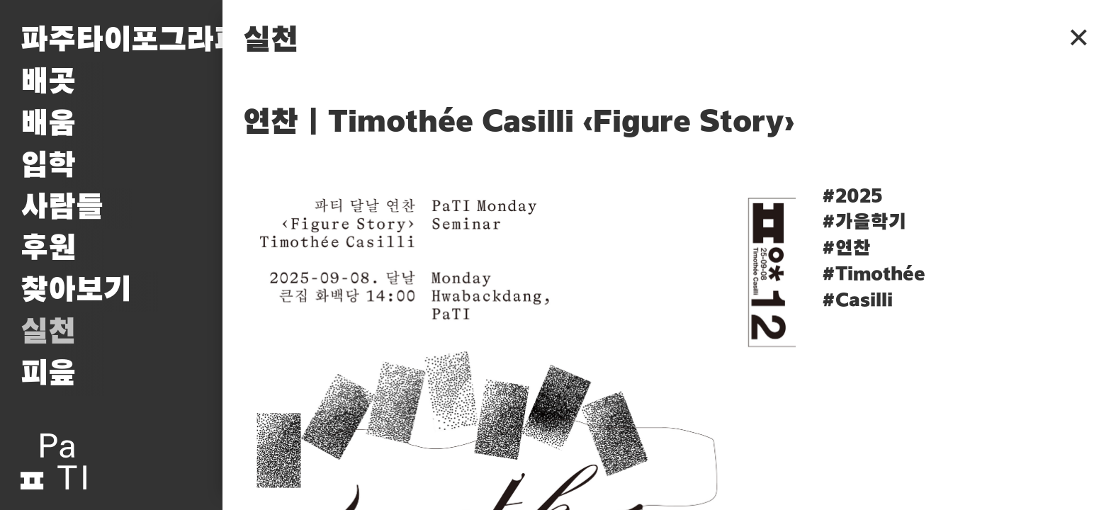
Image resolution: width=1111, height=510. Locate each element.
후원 (48, 249)
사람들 (62, 208)
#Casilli (857, 301)
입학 (48, 166)
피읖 (48, 374)
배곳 (48, 82)
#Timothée (873, 275)
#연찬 (846, 248)
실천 (48, 332)
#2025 (852, 197)
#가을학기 (864, 222)
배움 (48, 124)
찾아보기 (76, 291)
